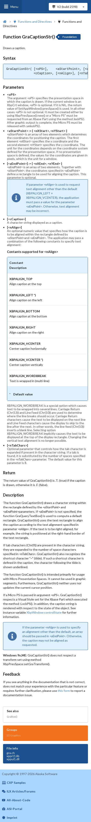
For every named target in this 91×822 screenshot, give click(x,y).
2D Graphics (14, 735)
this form (64, 690)
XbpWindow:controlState (44, 612)
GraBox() (12, 716)
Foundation (69, 36)
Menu (10, 6)
